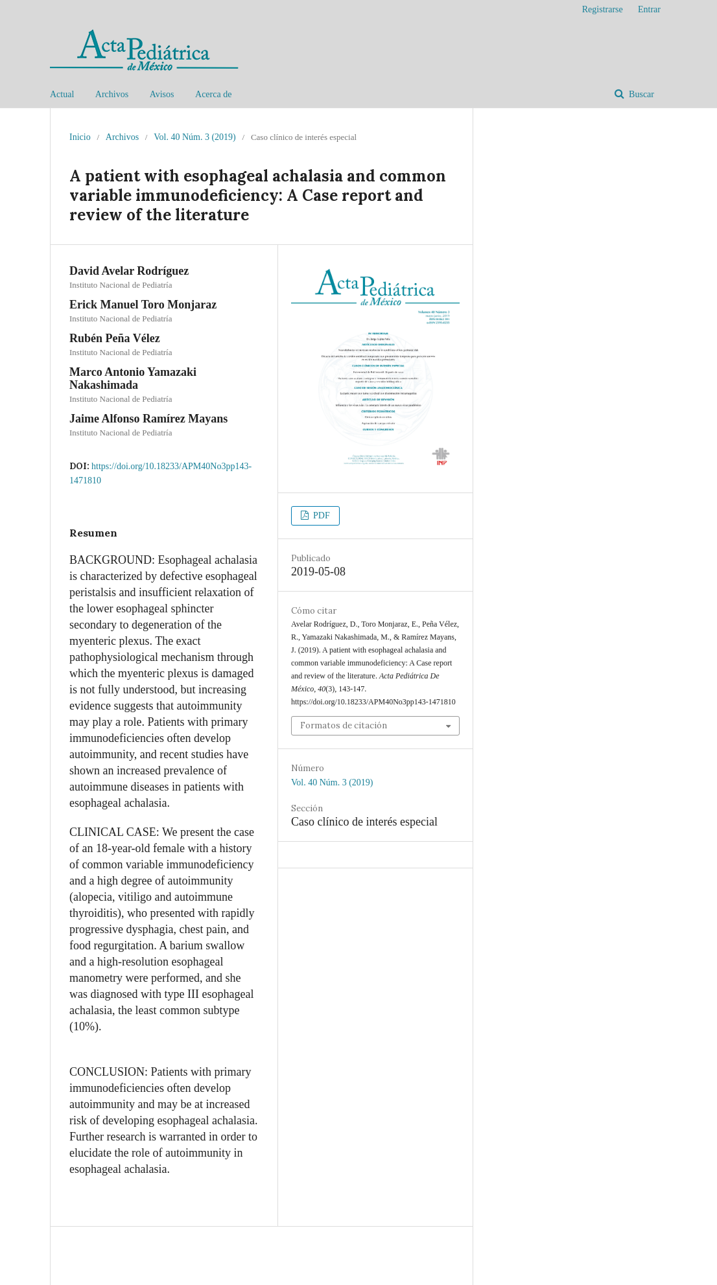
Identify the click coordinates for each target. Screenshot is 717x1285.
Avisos (162, 94)
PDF (320, 515)
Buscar (640, 94)
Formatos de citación (343, 725)
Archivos (111, 94)
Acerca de (213, 94)
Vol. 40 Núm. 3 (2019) (195, 137)
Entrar (649, 9)
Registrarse (602, 9)
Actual (62, 94)
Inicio (80, 137)
